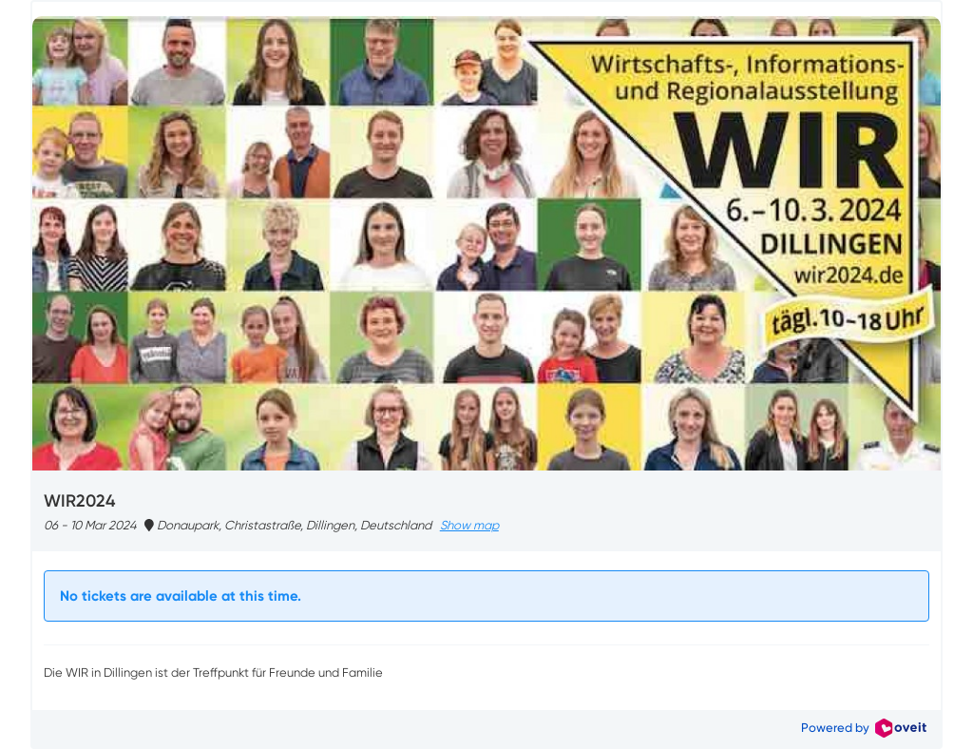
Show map (469, 525)
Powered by (863, 727)
